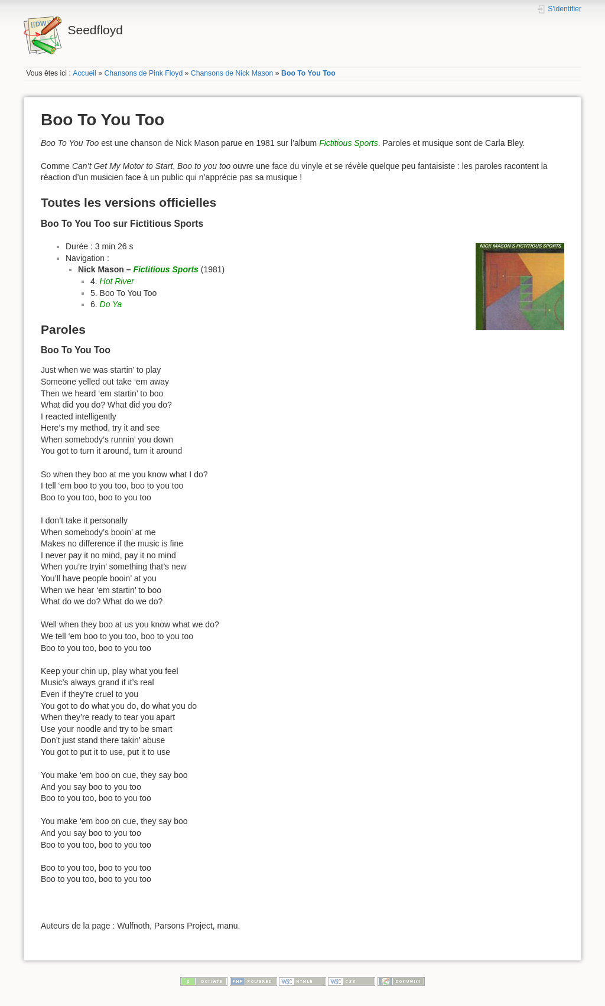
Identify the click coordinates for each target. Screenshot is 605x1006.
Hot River (117, 281)
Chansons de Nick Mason (232, 73)
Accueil (84, 73)
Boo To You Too (308, 73)
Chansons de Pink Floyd (143, 73)
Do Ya (111, 304)
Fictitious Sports (348, 143)
